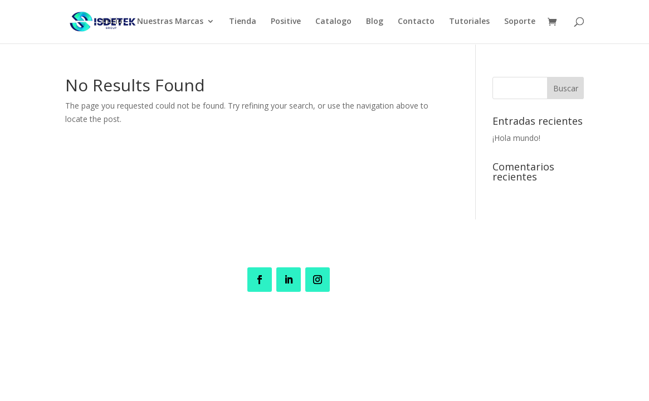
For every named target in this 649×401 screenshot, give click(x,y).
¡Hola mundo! (516, 138)
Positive (286, 22)
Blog (374, 22)
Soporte (519, 22)
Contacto (416, 22)
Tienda (242, 22)
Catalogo (333, 22)
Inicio (112, 22)
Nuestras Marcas (170, 22)
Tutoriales (469, 22)
